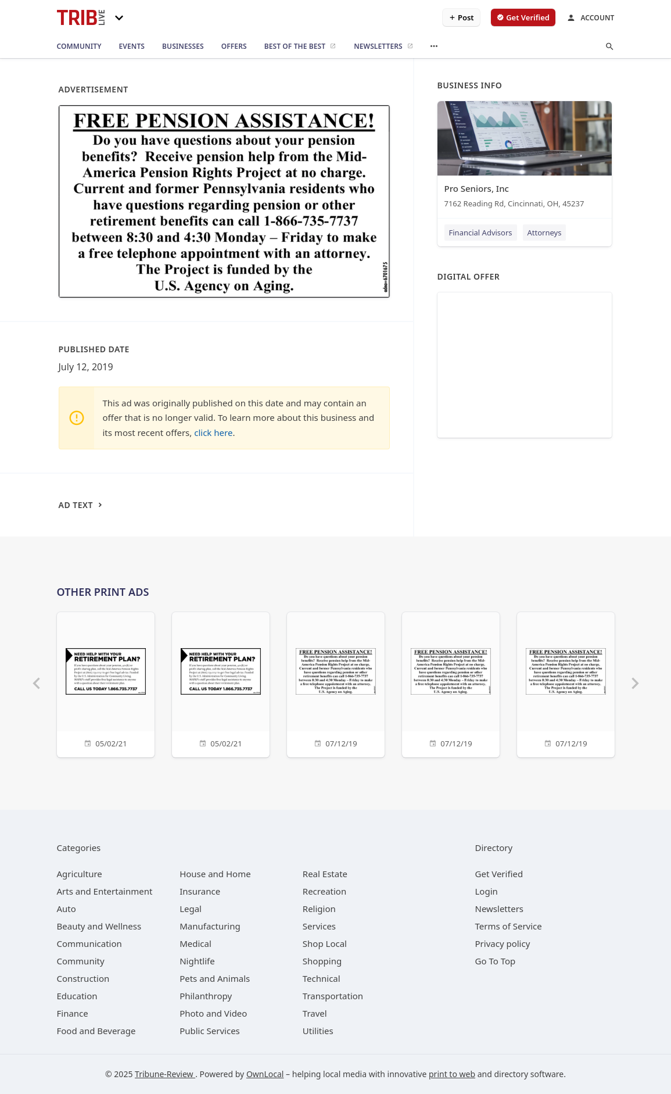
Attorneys (545, 232)
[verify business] (523, 17)
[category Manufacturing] (210, 926)
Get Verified (499, 874)
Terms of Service (508, 926)
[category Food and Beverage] (96, 1030)
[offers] (234, 46)
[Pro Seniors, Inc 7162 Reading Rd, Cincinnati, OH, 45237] (524, 157)
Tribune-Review (165, 1073)
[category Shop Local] (325, 943)
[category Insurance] (200, 891)
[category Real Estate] (325, 874)
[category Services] (319, 926)
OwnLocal (265, 1073)
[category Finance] (72, 1013)
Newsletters (499, 908)
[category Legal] (191, 908)
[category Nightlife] (197, 961)
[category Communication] (89, 943)
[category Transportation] (333, 996)
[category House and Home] (215, 874)
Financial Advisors (480, 232)
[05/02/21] (106, 683)
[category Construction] (83, 978)
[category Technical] (321, 978)
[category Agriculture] (79, 874)
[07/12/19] (336, 683)
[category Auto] (66, 908)
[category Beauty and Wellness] (99, 926)
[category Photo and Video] (213, 1013)
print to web (452, 1073)
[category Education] (77, 996)
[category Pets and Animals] (215, 978)
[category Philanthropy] (206, 996)
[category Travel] (315, 1013)
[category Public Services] (210, 1030)
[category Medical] (195, 943)
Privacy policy (502, 943)
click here (213, 432)
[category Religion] (319, 908)
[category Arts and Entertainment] (105, 891)
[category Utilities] (318, 1030)
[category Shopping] (322, 961)
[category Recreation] (324, 891)
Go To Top (495, 961)
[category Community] (81, 961)
